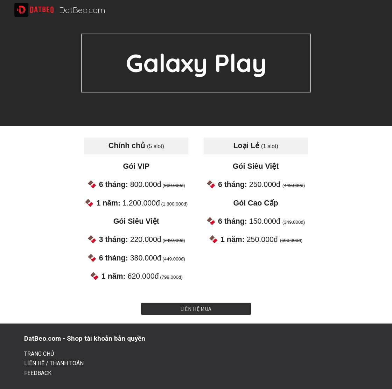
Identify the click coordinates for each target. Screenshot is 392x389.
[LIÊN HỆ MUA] (196, 308)
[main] (196, 63)
